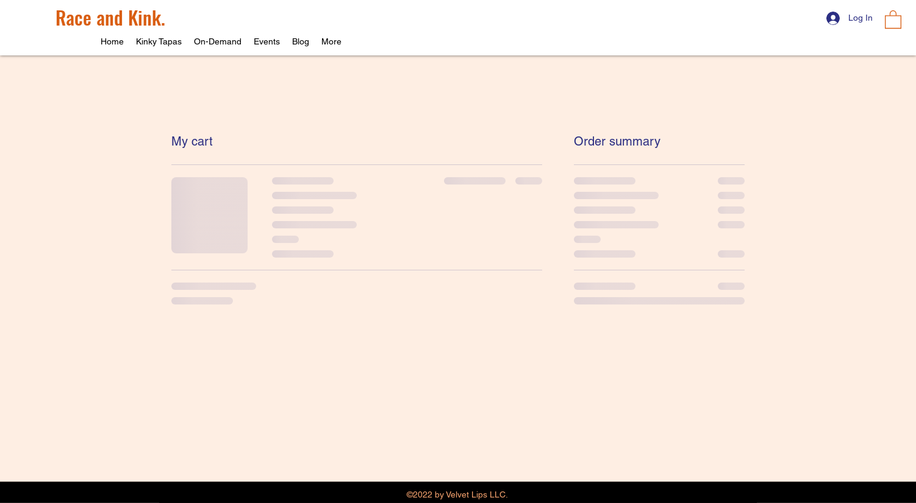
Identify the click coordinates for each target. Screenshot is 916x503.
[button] (893, 19)
